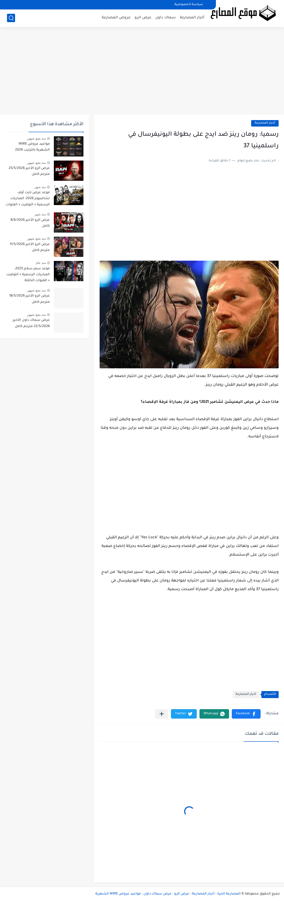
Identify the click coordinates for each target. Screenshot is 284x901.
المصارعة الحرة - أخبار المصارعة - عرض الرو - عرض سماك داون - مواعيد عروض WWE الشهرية (168, 894)
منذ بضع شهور (36, 138)
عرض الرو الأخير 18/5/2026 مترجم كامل (29, 299)
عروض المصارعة (116, 18)
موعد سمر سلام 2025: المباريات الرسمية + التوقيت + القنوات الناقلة (28, 275)
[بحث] (11, 18)
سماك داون (165, 18)
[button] (246, 714)
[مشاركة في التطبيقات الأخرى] (161, 714)
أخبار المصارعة (192, 18)
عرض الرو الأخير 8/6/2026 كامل (30, 223)
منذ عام (41, 263)
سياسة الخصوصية (188, 4)
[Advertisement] (142, 73)
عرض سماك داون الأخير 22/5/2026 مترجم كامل (31, 323)
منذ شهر (40, 187)
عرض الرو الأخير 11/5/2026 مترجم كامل (30, 247)
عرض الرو (143, 18)
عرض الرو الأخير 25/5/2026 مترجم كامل (29, 171)
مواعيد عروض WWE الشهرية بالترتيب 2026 (32, 147)
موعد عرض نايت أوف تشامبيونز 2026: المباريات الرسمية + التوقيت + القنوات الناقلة (28, 199)
